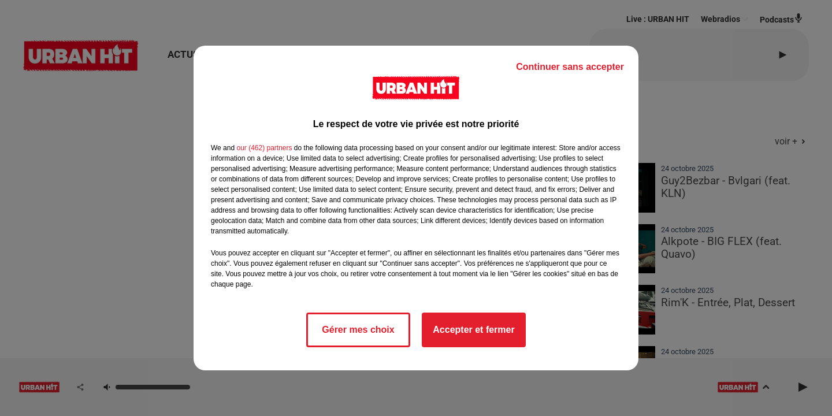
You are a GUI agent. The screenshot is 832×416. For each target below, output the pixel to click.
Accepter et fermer (473, 330)
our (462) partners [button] (264, 148)
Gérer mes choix (358, 330)
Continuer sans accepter (570, 67)
